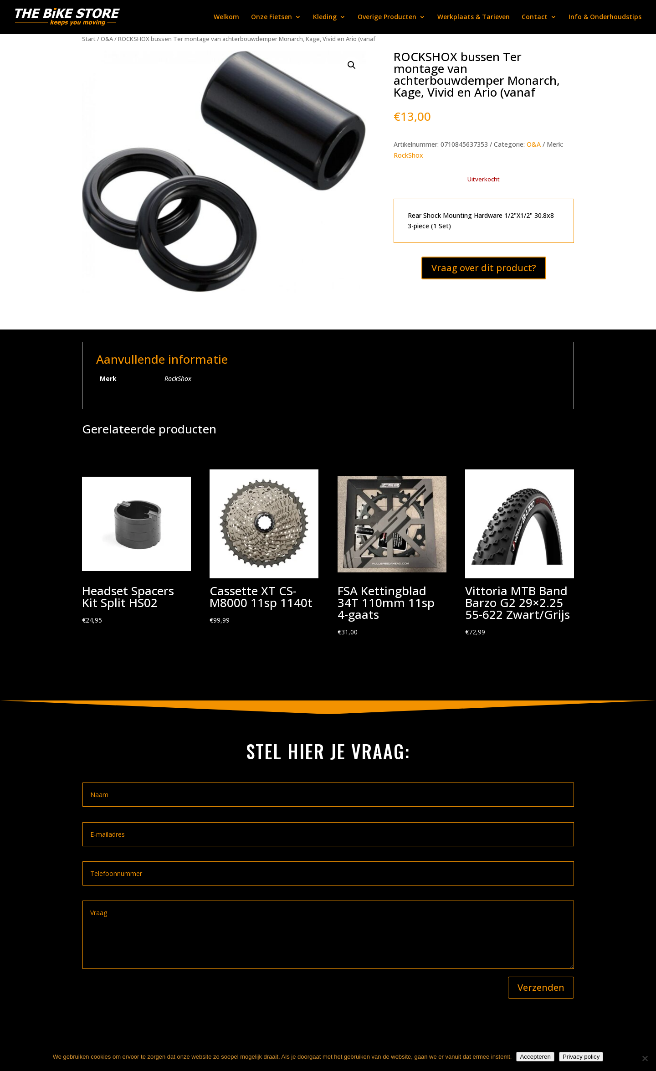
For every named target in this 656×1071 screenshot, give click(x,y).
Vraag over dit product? (483, 268)
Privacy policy (581, 1056)
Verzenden (541, 987)
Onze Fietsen (271, 17)
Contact (535, 17)
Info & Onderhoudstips (605, 17)
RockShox (408, 155)
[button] (351, 65)
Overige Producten (387, 17)
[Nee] (644, 1058)
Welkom (226, 17)
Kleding (325, 17)
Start (89, 39)
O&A (107, 39)
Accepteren (535, 1056)
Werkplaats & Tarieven (473, 17)
